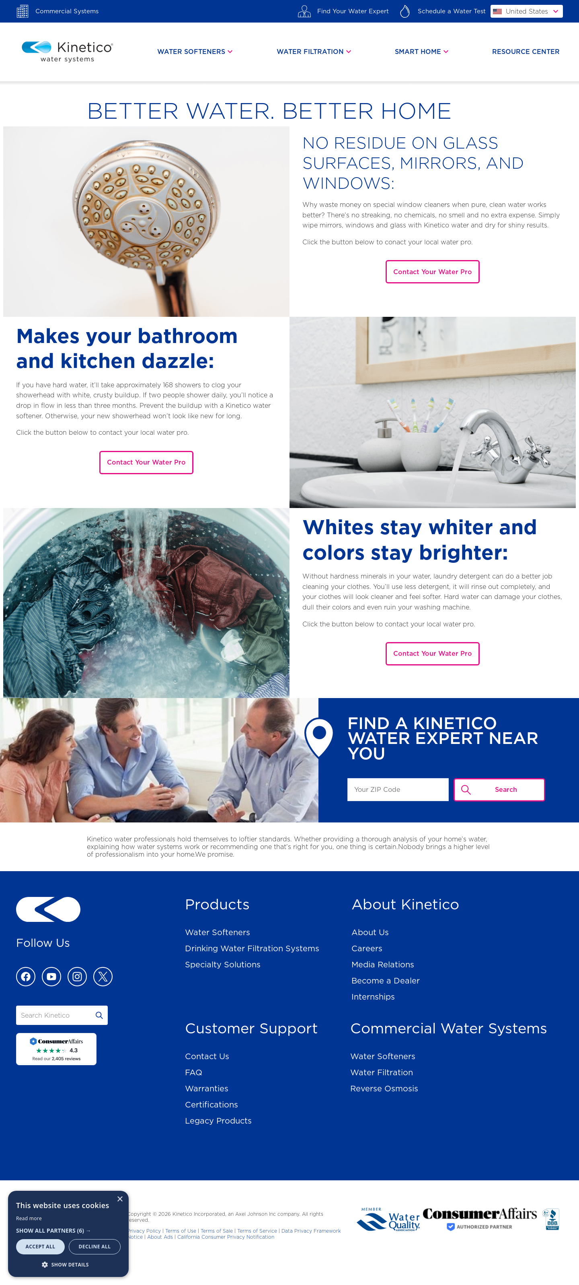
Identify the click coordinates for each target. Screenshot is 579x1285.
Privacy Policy (144, 1231)
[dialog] (68, 1234)
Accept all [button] (40, 1246)
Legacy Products (218, 1121)
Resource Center (526, 52)
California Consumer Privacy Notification (225, 1237)
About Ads (160, 1237)
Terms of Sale (217, 1231)
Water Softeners (217, 932)
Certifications (211, 1104)
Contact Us (207, 1056)
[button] (68, 1230)
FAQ (193, 1072)
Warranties (206, 1088)
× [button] (120, 1199)
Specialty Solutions (223, 964)
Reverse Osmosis (384, 1088)
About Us (370, 932)
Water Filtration (381, 1072)
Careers (366, 948)
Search (506, 789)
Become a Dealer (385, 980)
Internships (373, 997)
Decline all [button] (95, 1246)
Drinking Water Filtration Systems (252, 948)
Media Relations (382, 964)
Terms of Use (180, 1231)
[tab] (196, 52)
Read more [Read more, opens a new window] (29, 1218)
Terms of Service (257, 1231)
